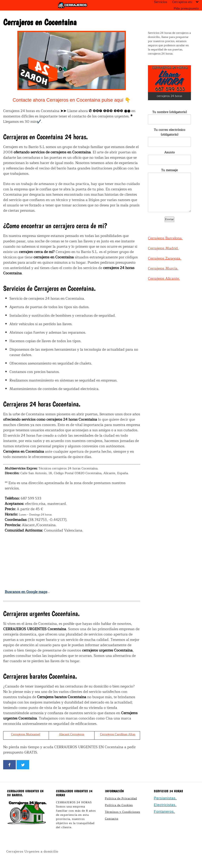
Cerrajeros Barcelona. (165, 238)
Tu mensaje (169, 190)
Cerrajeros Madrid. (163, 248)
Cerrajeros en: (182, 2)
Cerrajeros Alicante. (164, 278)
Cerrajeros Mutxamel (25, 734)
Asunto (169, 156)
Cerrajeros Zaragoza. (164, 258)
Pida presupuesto (186, 8)
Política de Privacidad (121, 798)
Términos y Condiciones (122, 812)
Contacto (111, 818)
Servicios (160, 2)
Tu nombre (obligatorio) (169, 116)
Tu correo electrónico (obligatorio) (169, 135)
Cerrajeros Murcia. (163, 268)
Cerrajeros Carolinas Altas (117, 734)
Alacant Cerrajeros (71, 734)
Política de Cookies (119, 805)
